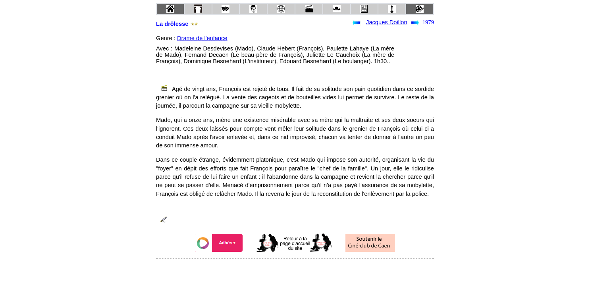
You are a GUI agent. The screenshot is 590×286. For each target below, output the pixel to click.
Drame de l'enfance (202, 38)
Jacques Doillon (386, 22)
